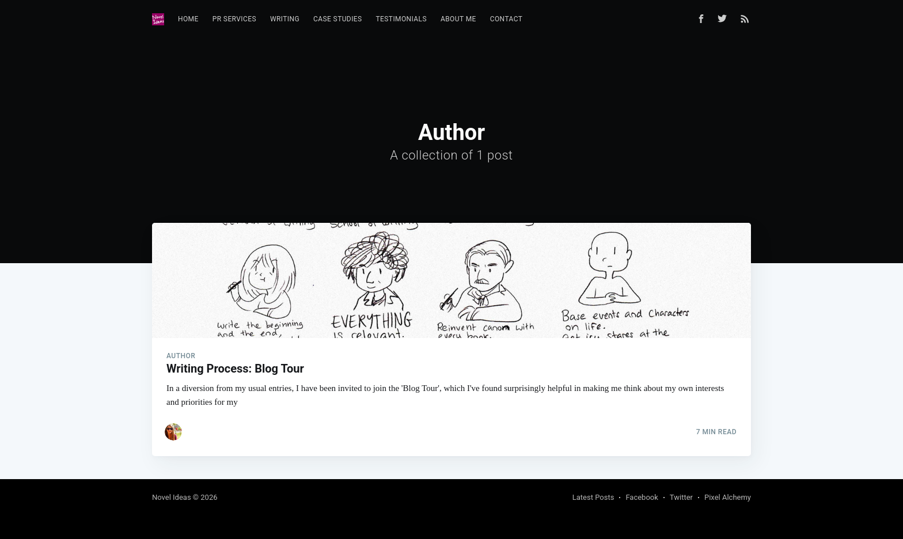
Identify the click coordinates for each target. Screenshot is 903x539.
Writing (284, 19)
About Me (458, 19)
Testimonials (401, 19)
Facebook (641, 497)
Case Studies (337, 19)
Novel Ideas (171, 497)
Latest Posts (593, 497)
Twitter (681, 497)
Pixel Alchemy (727, 497)
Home (188, 19)
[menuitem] (188, 19)
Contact (506, 19)
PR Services (234, 19)
